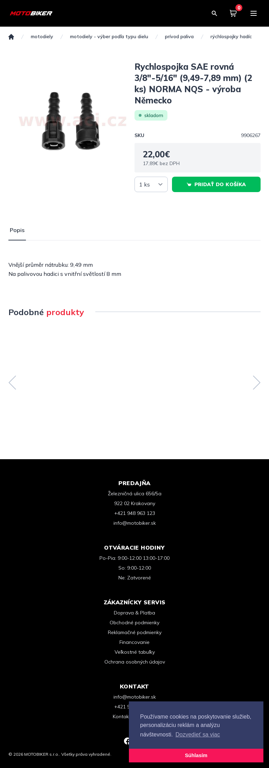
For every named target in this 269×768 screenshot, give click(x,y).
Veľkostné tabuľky (135, 652)
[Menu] (254, 13)
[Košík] (233, 13)
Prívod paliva (179, 37)
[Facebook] (127, 741)
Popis (17, 229)
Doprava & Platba (134, 613)
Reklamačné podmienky (134, 632)
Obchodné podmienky (134, 622)
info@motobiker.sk (134, 523)
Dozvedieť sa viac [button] (197, 735)
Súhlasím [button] (196, 755)
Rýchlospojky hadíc (231, 37)
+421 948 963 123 (134, 513)
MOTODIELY (42, 37)
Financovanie (134, 642)
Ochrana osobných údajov (134, 662)
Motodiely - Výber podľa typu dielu (109, 37)
